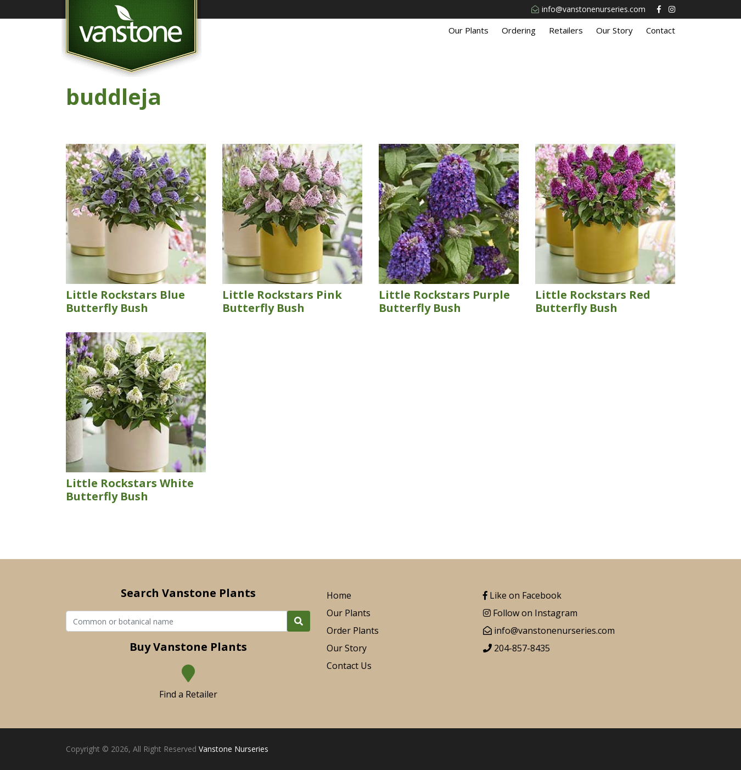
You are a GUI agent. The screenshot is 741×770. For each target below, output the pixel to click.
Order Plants (353, 630)
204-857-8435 (516, 648)
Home (339, 595)
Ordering (519, 30)
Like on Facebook (522, 595)
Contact (660, 30)
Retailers (566, 30)
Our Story (614, 30)
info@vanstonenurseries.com (588, 9)
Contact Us (349, 666)
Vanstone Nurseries (233, 749)
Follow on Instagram (530, 613)
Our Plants (468, 30)
